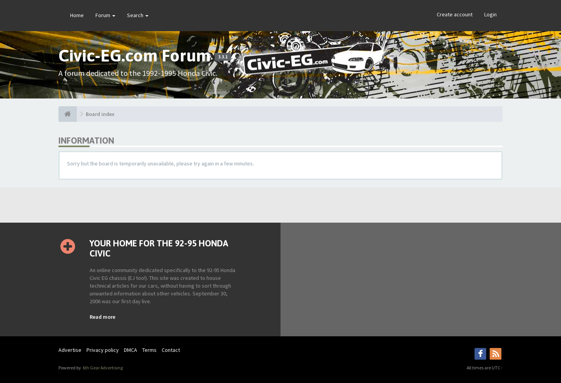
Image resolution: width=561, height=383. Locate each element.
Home (77, 15)
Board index (100, 114)
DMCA (130, 349)
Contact (171, 349)
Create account (455, 14)
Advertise (69, 349)
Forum (105, 15)
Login (490, 14)
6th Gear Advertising (102, 368)
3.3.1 (223, 56)
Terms (149, 349)
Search (137, 15)
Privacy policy (102, 349)
